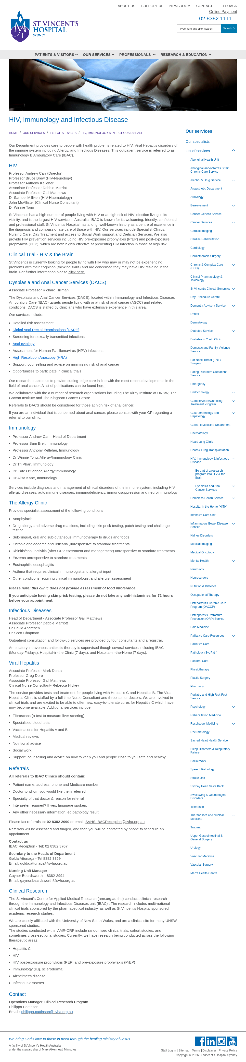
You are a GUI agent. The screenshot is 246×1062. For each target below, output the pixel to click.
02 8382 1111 (215, 18)
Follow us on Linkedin (211, 1041)
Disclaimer (209, 1050)
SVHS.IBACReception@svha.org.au (114, 822)
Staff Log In (168, 1050)
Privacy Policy (228, 1050)
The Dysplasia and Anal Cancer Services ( (43, 297)
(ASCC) (136, 302)
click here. (76, 272)
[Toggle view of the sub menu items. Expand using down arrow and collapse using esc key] (233, 180)
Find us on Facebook (200, 1041)
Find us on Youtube (232, 1041)
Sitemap (184, 1050)
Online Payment (223, 12)
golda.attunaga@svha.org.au (43, 863)
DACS (83, 297)
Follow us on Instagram (221, 1041)
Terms (196, 1050)
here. (101, 385)
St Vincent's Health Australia (42, 1045)
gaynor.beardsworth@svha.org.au (47, 880)
